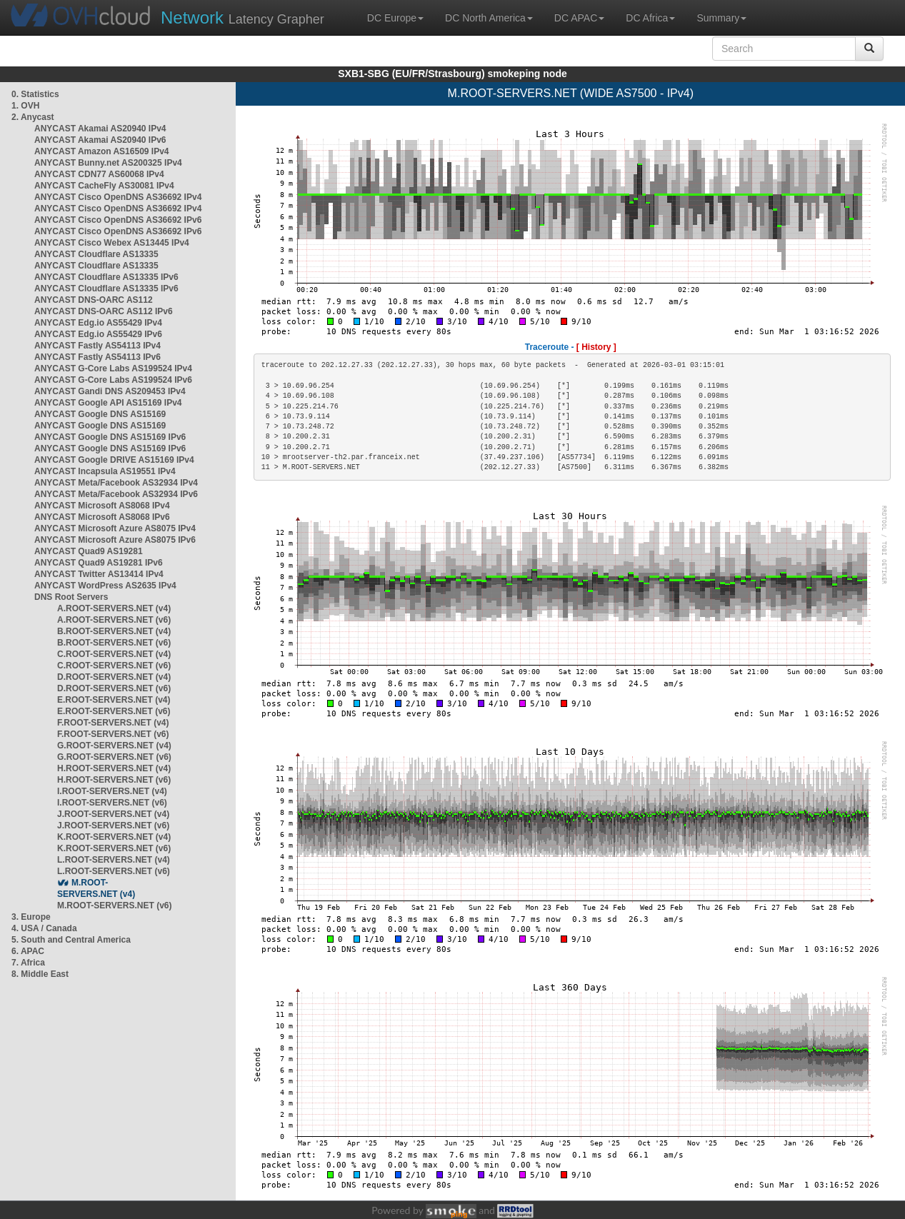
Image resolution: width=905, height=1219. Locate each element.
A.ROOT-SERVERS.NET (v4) (114, 608)
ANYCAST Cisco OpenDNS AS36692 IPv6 (117, 220)
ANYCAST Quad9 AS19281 (88, 551)
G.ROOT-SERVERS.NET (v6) (114, 757)
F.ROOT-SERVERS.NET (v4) (113, 723)
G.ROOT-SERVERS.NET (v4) (114, 746)
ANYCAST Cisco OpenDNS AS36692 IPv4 (117, 197)
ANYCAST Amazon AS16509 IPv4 (101, 151)
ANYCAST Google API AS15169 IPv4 (108, 403)
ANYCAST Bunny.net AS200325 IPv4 (108, 163)
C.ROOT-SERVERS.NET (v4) (114, 654)
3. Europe (31, 917)
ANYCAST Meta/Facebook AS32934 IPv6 (116, 494)
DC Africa (650, 18)
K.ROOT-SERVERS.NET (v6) (114, 848)
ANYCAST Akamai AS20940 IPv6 (100, 140)
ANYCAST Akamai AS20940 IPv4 (100, 129)
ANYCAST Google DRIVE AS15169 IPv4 (114, 460)
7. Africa (28, 963)
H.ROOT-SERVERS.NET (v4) (114, 768)
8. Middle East (40, 974)
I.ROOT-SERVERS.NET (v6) (112, 803)
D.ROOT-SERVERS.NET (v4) (114, 677)
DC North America (489, 18)
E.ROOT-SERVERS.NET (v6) (113, 711)
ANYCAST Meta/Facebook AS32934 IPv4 (116, 483)
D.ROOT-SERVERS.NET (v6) (114, 688)
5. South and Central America (71, 940)
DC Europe (395, 18)
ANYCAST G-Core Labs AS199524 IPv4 (113, 368)
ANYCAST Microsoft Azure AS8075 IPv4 (115, 528)
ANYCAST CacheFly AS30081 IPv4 (104, 186)
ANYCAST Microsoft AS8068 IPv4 (102, 506)
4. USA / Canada (44, 928)
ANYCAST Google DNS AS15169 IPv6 (110, 437)
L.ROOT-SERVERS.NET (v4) (113, 860)
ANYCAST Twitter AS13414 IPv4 (99, 574)
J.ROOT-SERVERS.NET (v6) (113, 826)
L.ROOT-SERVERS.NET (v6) (113, 871)
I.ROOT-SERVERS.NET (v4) (112, 791)
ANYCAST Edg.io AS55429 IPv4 (98, 323)
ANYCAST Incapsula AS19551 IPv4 (105, 471)
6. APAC (27, 951)
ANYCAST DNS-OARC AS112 (93, 300)
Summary (721, 18)
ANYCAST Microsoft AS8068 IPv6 (102, 517)
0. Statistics (35, 94)
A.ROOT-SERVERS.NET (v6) (114, 620)
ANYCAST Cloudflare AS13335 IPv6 (106, 277)
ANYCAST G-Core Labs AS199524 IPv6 (113, 380)
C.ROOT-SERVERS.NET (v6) (114, 666)
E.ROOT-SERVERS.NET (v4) (113, 700)
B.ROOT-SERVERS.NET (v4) (114, 631)
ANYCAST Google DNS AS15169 (100, 414)
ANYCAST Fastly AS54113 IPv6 (97, 357)
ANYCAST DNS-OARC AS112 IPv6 (103, 311)
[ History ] (596, 347)
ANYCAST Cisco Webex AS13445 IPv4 (111, 243)
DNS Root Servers (71, 597)
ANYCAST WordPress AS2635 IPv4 (105, 586)
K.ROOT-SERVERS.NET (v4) (114, 837)
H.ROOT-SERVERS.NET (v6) (114, 780)
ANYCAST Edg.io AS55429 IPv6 (98, 334)
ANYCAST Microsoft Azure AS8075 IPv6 (115, 540)
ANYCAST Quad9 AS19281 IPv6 (98, 563)
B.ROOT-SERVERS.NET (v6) (114, 643)
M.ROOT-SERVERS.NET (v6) (114, 906)
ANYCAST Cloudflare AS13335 (96, 254)
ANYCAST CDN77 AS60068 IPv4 (99, 174)
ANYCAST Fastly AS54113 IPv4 (97, 346)
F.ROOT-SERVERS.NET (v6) (113, 734)
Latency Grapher (242, 17)
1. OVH (25, 106)
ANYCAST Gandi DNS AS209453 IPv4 (110, 391)
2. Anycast (32, 117)
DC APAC (579, 18)
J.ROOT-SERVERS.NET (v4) (113, 814)
